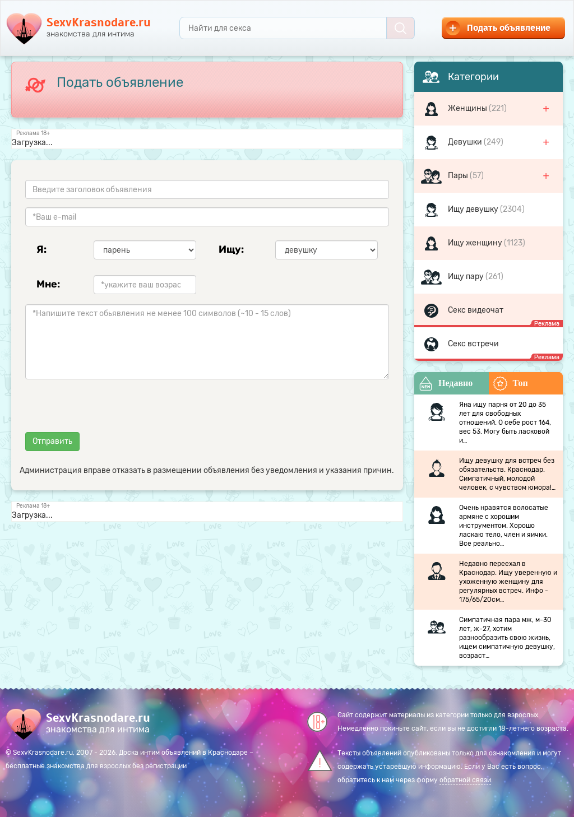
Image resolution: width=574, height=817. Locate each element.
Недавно (446, 384)
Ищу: (231, 249)
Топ (510, 384)
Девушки (466, 142)
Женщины (468, 108)
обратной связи (465, 780)
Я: (41, 249)
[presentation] (110, 409)
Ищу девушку (474, 209)
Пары (459, 175)
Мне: (48, 284)
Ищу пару (466, 276)
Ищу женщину (476, 243)
